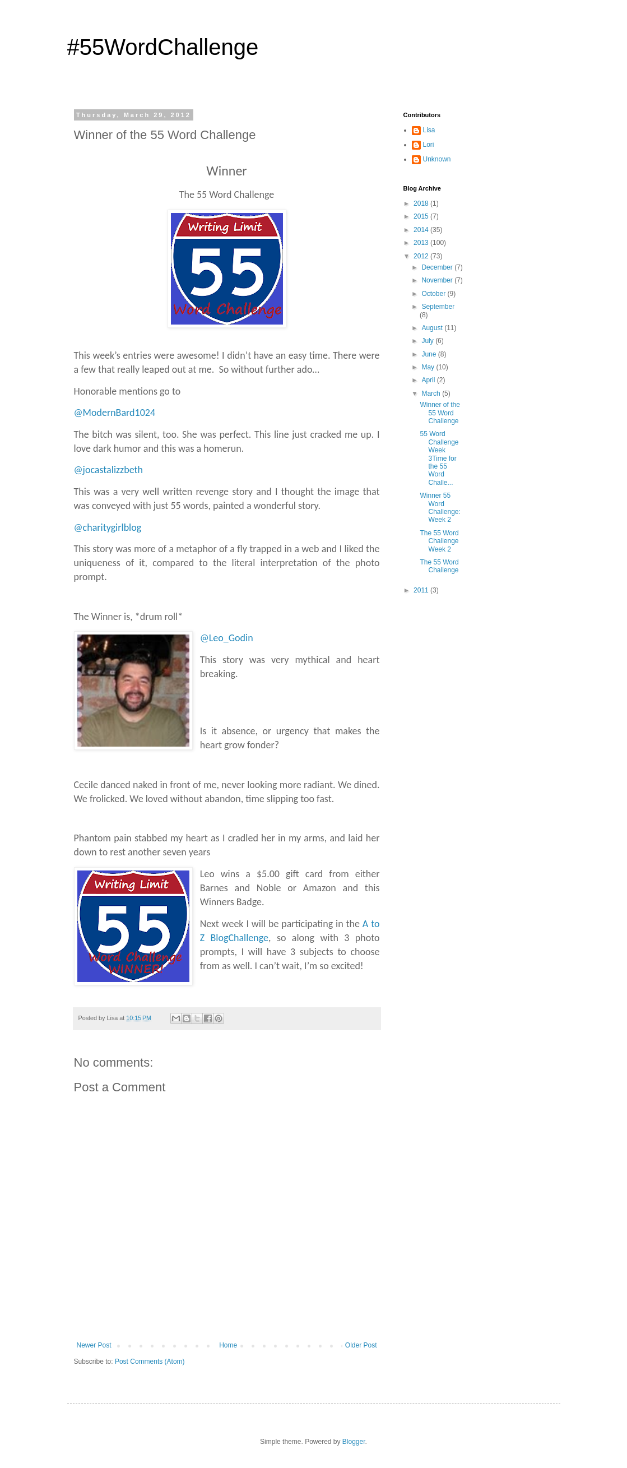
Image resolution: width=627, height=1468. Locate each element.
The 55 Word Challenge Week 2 (439, 541)
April (428, 380)
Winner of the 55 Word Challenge (439, 413)
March (431, 393)
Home (228, 1345)
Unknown (437, 159)
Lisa (429, 130)
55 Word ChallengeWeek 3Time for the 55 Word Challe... (439, 458)
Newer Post (94, 1345)
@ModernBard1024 (115, 412)
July (428, 341)
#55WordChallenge (163, 47)
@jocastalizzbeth (108, 470)
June (429, 354)
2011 (422, 590)
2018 (422, 203)
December (437, 267)
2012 (422, 256)
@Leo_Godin (226, 638)
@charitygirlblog (108, 527)
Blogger (353, 1442)
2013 (422, 243)
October (434, 294)
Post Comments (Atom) (150, 1361)
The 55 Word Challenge (439, 566)
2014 (422, 230)
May (428, 367)
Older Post (361, 1345)
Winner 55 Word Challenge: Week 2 (440, 508)
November (437, 280)
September (437, 307)
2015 (422, 216)
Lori (428, 145)
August (432, 328)
